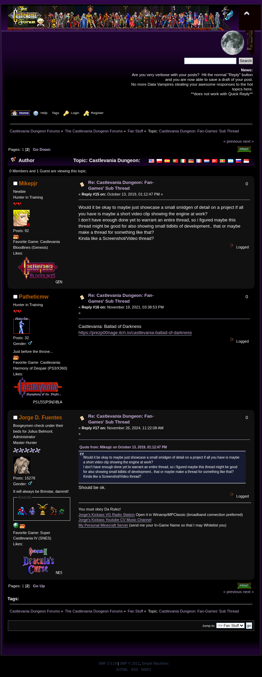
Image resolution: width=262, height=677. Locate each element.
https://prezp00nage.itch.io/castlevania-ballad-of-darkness (135, 332)
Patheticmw (34, 297)
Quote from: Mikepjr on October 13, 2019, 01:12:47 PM (123, 447)
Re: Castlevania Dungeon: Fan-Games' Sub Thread (121, 185)
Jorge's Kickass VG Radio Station (106, 515)
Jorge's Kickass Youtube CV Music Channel (114, 520)
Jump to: (208, 626)
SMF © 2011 (130, 663)
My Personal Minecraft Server (103, 525)
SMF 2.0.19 (108, 663)
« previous (232, 141)
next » (248, 141)
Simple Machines (155, 663)
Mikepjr (28, 183)
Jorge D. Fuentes (40, 417)
